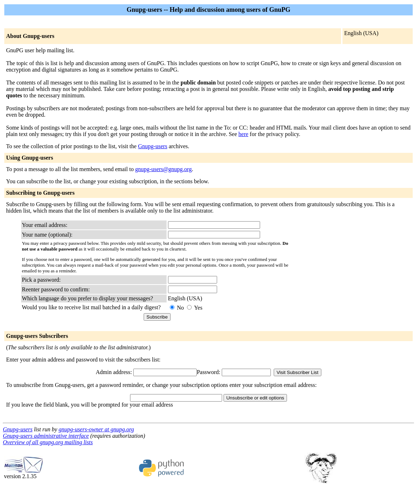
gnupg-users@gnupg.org (163, 169)
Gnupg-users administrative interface (46, 436)
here (244, 134)
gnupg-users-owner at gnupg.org (96, 429)
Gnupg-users (152, 146)
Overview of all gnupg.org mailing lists (48, 442)
